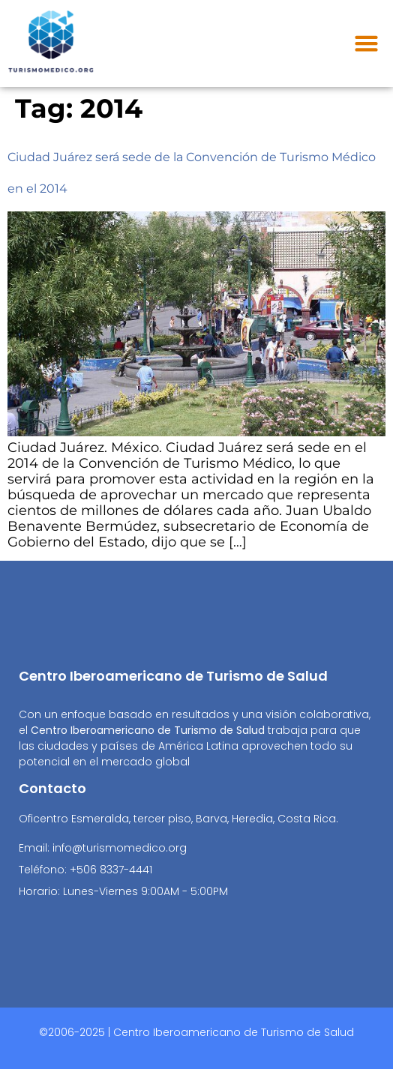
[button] (367, 43)
